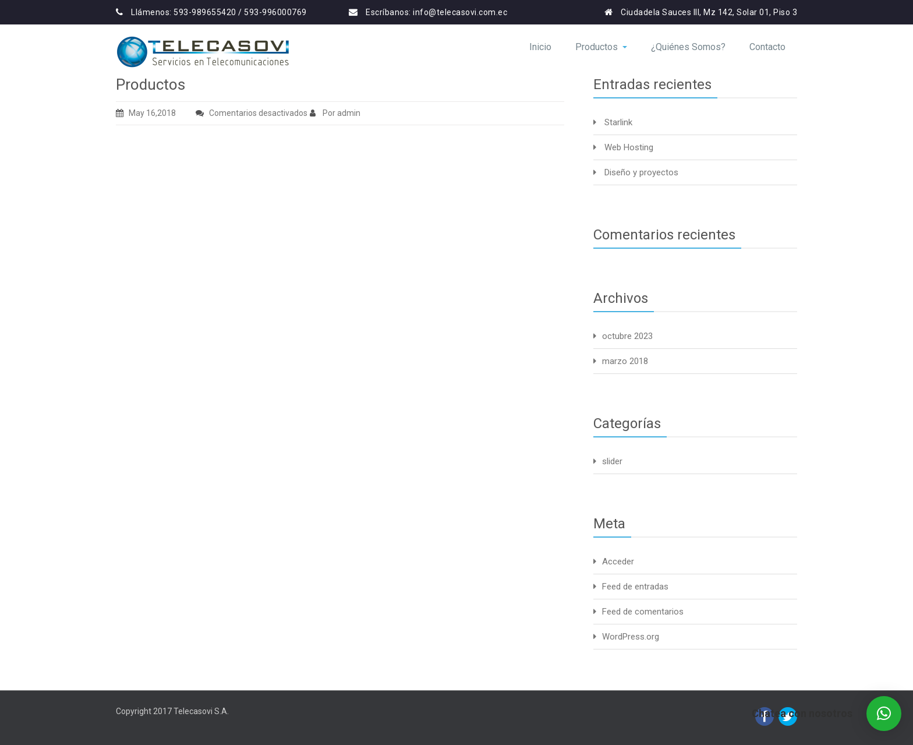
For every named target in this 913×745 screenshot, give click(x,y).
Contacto (767, 46)
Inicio (540, 46)
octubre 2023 (627, 336)
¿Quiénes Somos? (688, 46)
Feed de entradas (635, 586)
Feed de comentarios (643, 611)
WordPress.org (630, 636)
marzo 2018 (625, 361)
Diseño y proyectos (641, 172)
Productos (601, 46)
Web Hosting (628, 147)
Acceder (618, 561)
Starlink (618, 122)
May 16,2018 (146, 113)
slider (612, 461)
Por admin (335, 113)
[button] (883, 713)
